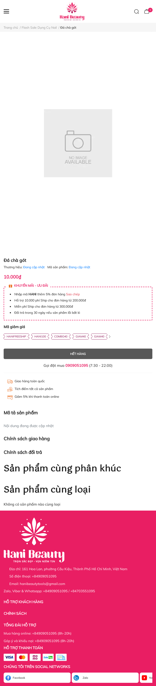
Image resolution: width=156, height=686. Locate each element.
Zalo (85, 677)
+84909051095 (44, 576)
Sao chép (73, 294)
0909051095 (76, 365)
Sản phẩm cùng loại (47, 490)
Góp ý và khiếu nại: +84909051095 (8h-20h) (39, 641)
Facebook (19, 677)
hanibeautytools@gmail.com (42, 584)
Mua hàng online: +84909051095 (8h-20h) (38, 633)
